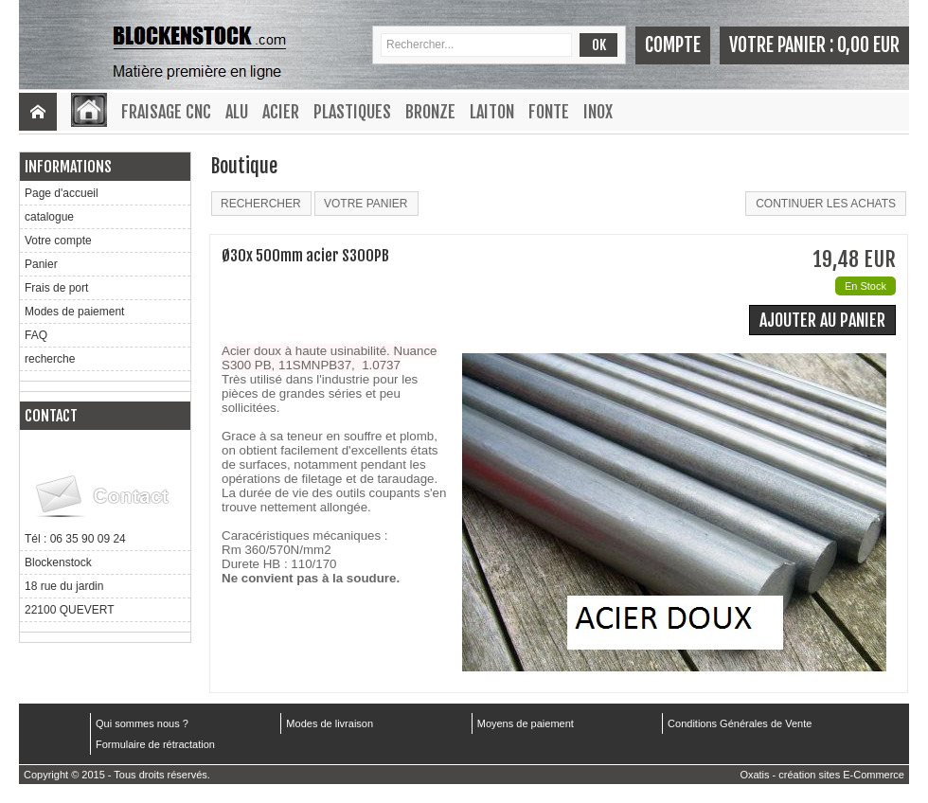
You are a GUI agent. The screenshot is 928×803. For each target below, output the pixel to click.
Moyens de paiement (525, 723)
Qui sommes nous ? (142, 723)
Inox (598, 111)
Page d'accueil (61, 193)
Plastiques (352, 111)
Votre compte (58, 240)
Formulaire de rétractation (155, 744)
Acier (280, 111)
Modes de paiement (74, 311)
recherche (50, 359)
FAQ (36, 335)
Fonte (548, 111)
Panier (41, 264)
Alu (236, 111)
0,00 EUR (868, 45)
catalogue (49, 216)
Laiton (492, 111)
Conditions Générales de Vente (740, 723)
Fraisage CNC (166, 111)
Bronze (430, 111)
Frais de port (56, 287)
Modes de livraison (329, 723)
